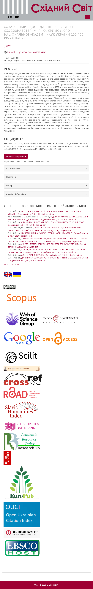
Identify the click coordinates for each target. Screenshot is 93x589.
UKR (10, 17)
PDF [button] (9, 45)
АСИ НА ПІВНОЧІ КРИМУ (33, 255)
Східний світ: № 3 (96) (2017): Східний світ (27, 260)
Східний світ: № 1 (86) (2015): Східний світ (36, 214)
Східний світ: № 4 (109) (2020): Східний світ (51, 230)
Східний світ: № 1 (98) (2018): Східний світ (64, 255)
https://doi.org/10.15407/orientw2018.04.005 (26, 52)
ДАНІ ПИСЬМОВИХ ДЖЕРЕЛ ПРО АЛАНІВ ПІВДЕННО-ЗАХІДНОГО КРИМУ (54, 257)
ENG (17, 17)
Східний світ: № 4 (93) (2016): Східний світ (58, 219)
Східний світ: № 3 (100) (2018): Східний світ (27, 225)
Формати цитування (16, 156)
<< (5, 264)
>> (18, 264)
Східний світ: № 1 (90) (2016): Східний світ (58, 252)
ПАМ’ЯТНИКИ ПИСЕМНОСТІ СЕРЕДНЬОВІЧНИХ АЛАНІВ (47, 233)
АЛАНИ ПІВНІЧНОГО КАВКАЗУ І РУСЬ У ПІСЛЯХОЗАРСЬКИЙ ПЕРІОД (53, 222)
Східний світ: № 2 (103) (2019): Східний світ (63, 241)
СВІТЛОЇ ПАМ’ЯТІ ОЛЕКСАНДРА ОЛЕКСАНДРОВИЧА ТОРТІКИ (49, 244)
